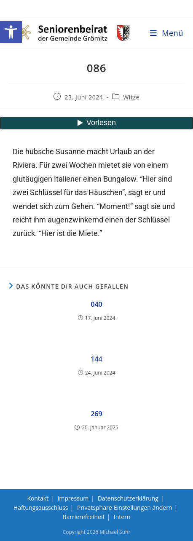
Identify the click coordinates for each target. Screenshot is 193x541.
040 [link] (96, 304)
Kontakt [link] (37, 498)
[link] (11, 32)
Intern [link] (122, 517)
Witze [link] (131, 97)
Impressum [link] (72, 498)
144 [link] (96, 359)
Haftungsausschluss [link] (40, 508)
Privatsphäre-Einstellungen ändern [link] (124, 508)
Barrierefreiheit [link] (83, 517)
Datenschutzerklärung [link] (128, 498)
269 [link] (96, 413)
